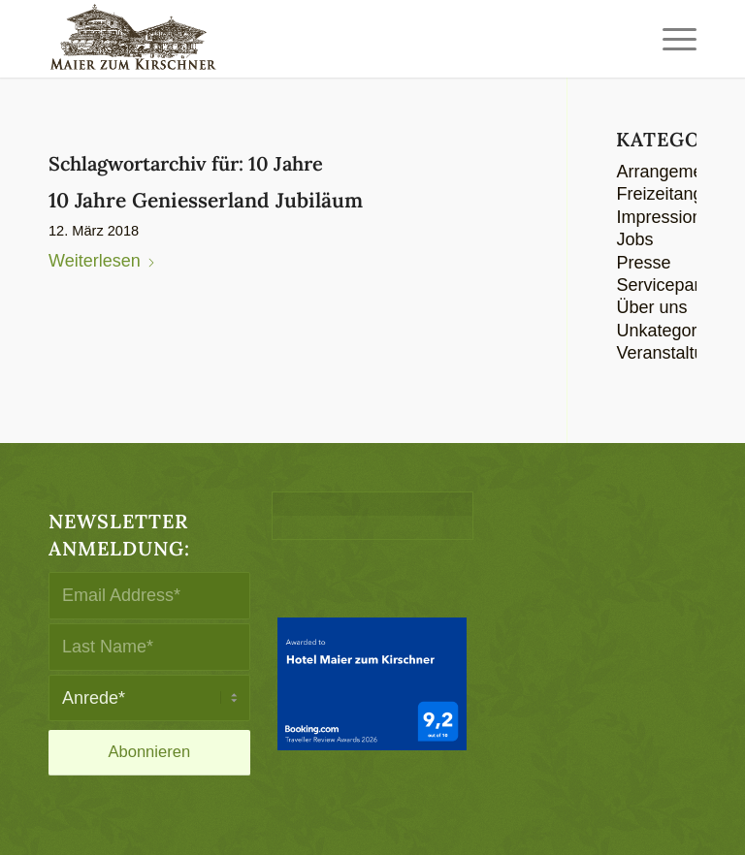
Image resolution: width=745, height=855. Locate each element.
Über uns (651, 307)
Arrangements (671, 171)
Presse (643, 262)
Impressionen (668, 217)
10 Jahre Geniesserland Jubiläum (206, 200)
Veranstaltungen (679, 353)
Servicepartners (677, 285)
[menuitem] (674, 39)
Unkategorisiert (674, 330)
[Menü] (674, 39)
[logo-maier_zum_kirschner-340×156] (133, 39)
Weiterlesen (102, 260)
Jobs (634, 239)
